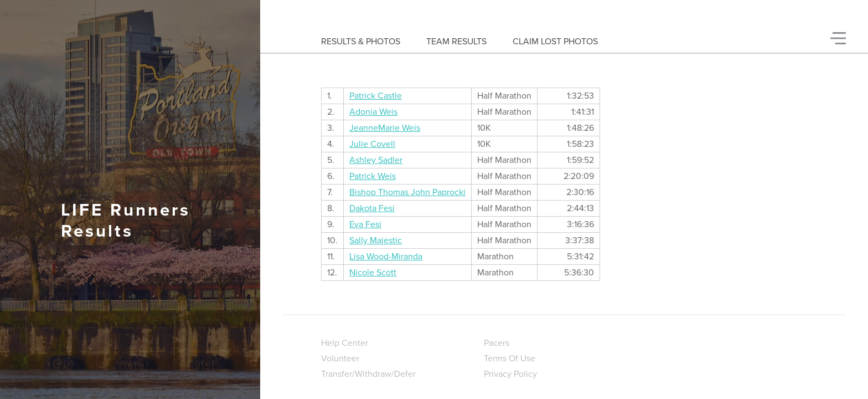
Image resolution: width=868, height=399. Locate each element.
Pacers (496, 343)
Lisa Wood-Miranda (385, 256)
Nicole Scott (372, 272)
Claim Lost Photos (555, 41)
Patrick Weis (372, 176)
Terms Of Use (509, 358)
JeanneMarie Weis (384, 128)
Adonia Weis (373, 111)
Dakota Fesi (372, 208)
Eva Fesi (365, 224)
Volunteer (340, 358)
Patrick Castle (375, 95)
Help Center (344, 343)
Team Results (456, 41)
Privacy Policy (510, 374)
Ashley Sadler (375, 160)
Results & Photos (360, 41)
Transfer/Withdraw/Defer (368, 374)
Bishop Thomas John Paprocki (407, 192)
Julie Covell (372, 144)
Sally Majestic (375, 240)
